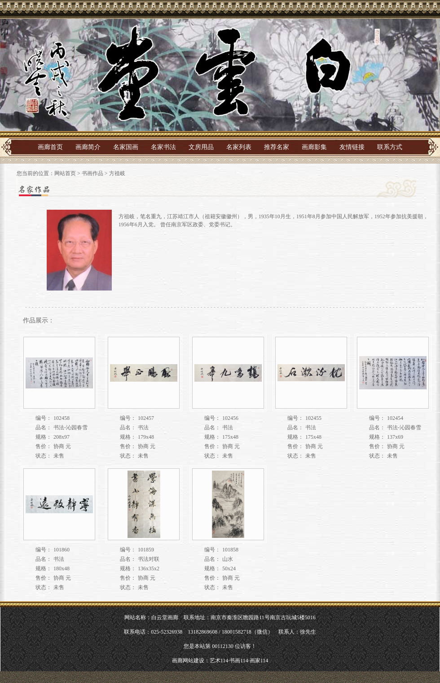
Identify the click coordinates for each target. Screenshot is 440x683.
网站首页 (65, 173)
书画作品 (92, 173)
